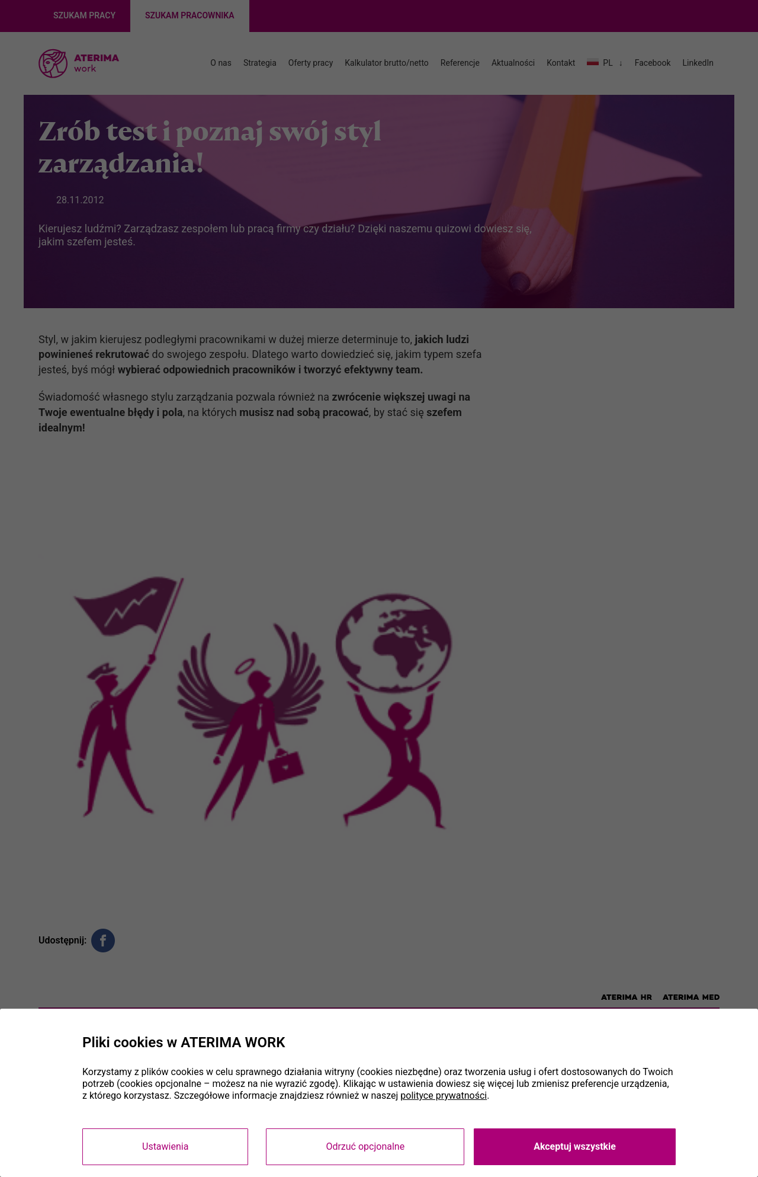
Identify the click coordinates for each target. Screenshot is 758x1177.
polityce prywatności (443, 1095)
